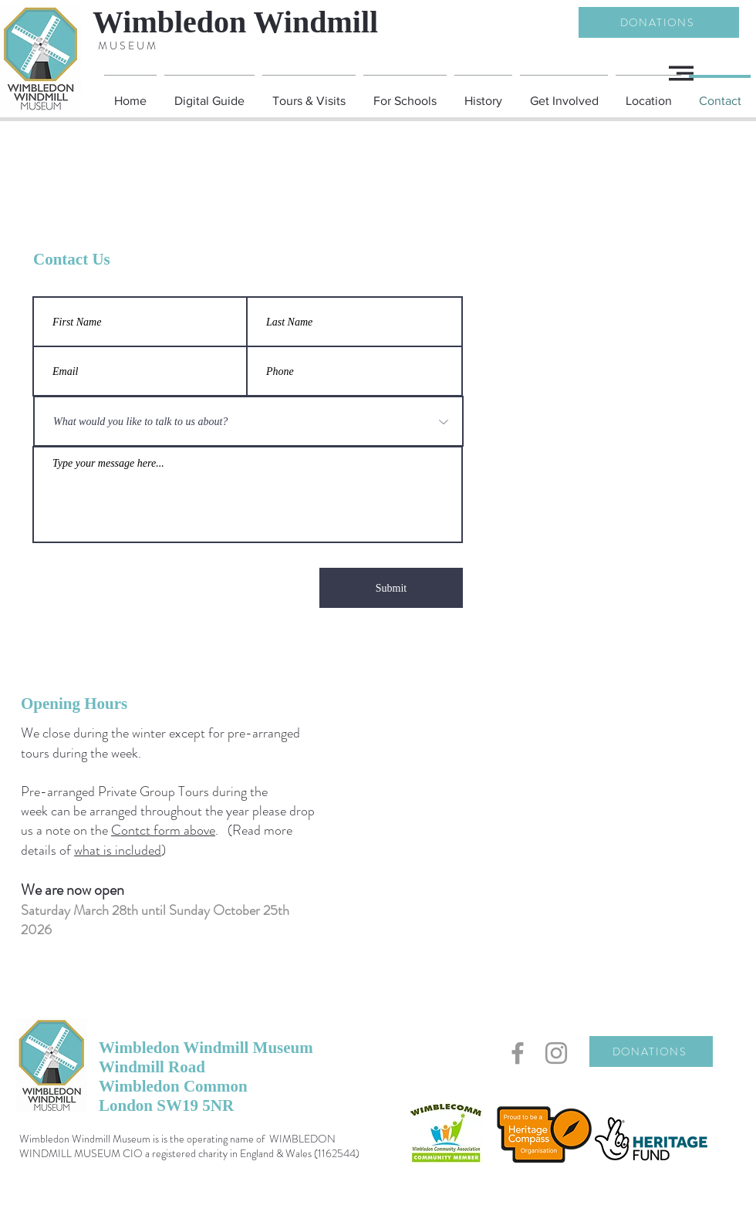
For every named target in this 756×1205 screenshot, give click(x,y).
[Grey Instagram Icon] (556, 1053)
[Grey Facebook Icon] (517, 1053)
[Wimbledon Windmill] (265, 22)
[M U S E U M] (126, 46)
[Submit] (391, 588)
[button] (681, 73)
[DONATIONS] (659, 22)
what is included (117, 850)
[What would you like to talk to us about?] (248, 421)
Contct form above (163, 830)
